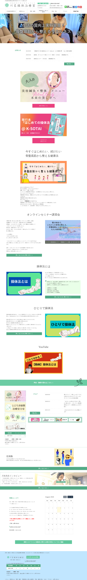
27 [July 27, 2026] (52, 502)
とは (14, 579)
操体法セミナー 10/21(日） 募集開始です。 (45, 58)
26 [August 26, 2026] (60, 524)
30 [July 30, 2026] (64, 502)
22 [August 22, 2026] (72, 518)
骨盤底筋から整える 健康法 (43, 11)
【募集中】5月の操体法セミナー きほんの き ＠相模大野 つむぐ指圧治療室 (53, 51)
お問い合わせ (56, 579)
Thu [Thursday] (63, 500)
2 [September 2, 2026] (60, 529)
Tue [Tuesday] (55, 500)
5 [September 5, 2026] (72, 529)
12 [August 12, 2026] (60, 513)
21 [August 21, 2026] (68, 518)
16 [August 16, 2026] (48, 518)
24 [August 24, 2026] (52, 524)
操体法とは (21, 11)
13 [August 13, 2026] (64, 513)
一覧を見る (69, 63)
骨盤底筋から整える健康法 (28, 579)
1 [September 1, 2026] (56, 529)
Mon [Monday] (51, 500)
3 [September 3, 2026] (64, 529)
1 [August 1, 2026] (72, 502)
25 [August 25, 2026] (56, 524)
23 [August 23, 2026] (48, 524)
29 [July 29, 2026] (60, 502)
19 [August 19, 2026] (60, 518)
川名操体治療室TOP (11, 11)
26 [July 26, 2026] (48, 502)
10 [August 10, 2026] (52, 513)
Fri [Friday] (67, 500)
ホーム (7, 579)
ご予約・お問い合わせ (43, 3)
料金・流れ (54, 11)
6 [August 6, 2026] (64, 508)
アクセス (65, 11)
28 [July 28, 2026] (56, 502)
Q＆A (45, 579)
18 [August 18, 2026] (56, 518)
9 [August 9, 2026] (48, 513)
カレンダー (7, 442)
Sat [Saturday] (71, 500)
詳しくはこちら (43, 468)
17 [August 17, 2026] (52, 518)
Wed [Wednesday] (59, 500)
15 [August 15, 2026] (72, 513)
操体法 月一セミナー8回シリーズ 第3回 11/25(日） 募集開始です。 (51, 54)
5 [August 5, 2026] (60, 508)
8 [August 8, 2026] (72, 508)
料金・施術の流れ (39, 579)
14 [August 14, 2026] (68, 513)
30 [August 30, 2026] (48, 529)
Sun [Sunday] (47, 500)
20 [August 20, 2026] (64, 518)
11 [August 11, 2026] (56, 513)
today (65, 496)
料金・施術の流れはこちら (43, 382)
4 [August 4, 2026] (56, 508)
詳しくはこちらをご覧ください (24, 255)
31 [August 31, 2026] (52, 529)
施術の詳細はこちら (43, 105)
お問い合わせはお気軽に (33, 557)
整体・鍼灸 (32, 11)
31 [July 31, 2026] (68, 502)
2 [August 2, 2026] (48, 508)
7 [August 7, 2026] (68, 508)
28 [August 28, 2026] (68, 524)
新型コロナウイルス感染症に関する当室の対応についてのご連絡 (43, 542)
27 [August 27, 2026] (64, 524)
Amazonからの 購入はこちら (43, 140)
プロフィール (61, 481)
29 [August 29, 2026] (72, 524)
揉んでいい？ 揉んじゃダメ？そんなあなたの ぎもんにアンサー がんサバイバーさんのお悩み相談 (72, 396)
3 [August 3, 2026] (52, 508)
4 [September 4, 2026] (68, 529)
